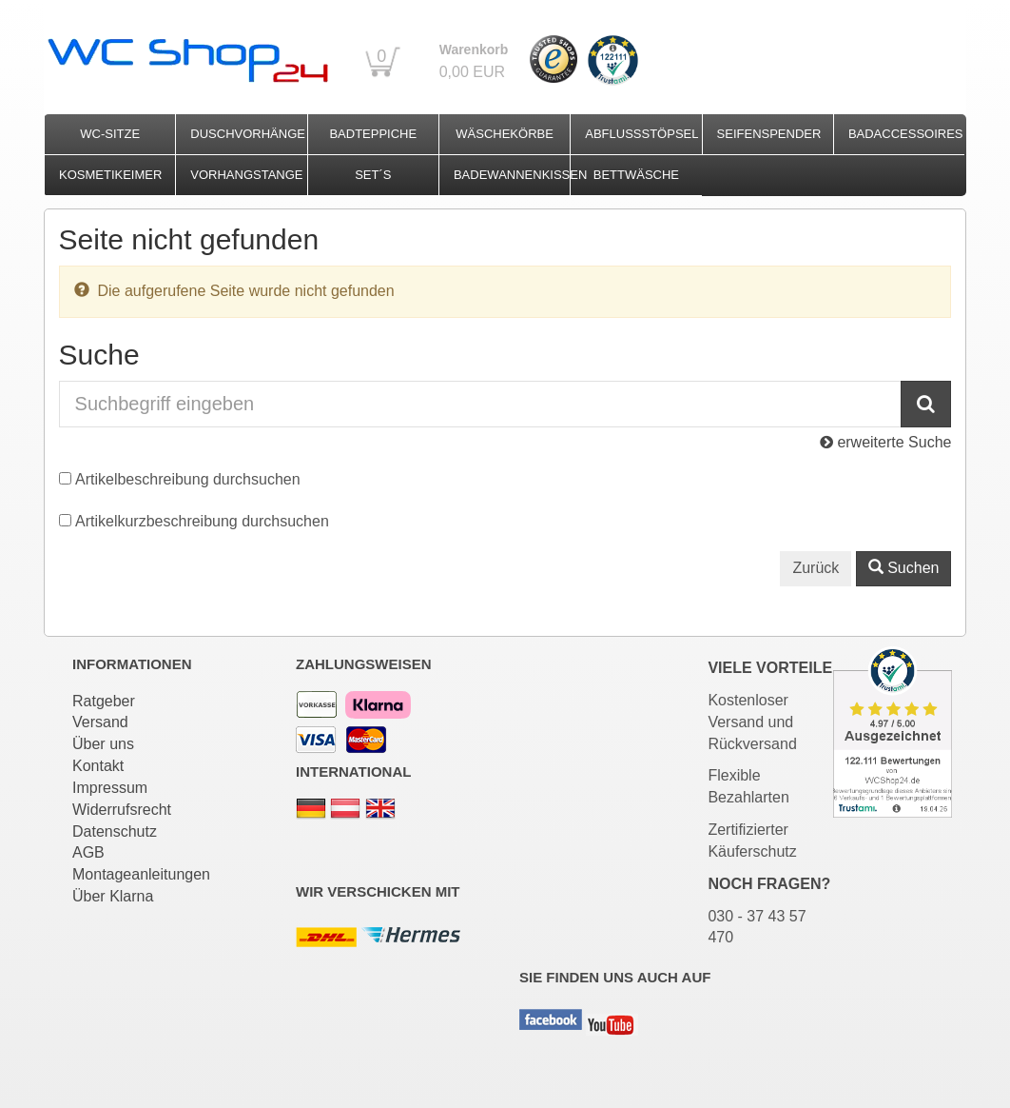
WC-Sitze (110, 134)
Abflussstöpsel (641, 134)
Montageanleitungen (141, 874)
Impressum (109, 788)
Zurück (815, 568)
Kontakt (98, 766)
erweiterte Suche (886, 442)
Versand (100, 722)
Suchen (904, 568)
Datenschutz (114, 831)
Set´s (373, 175)
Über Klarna (112, 896)
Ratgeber (103, 701)
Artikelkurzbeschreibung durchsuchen (202, 521)
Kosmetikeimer (110, 175)
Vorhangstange (246, 175)
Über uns (103, 744)
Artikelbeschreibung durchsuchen (188, 479)
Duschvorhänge (247, 134)
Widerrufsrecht (121, 809)
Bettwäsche (636, 175)
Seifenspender (769, 134)
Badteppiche (373, 134)
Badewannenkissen (512, 175)
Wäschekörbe (505, 134)
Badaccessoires (905, 134)
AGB (88, 852)
